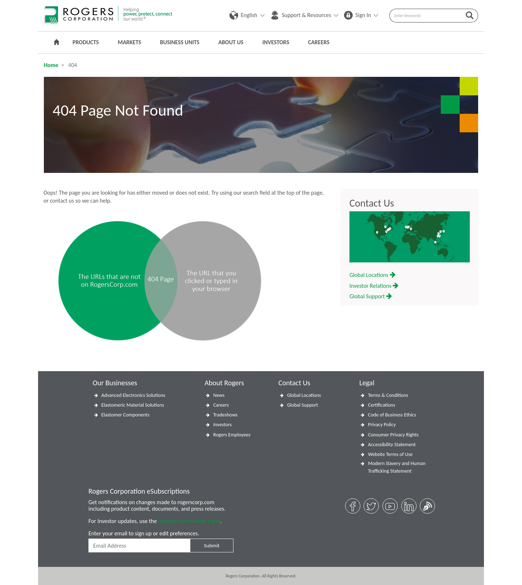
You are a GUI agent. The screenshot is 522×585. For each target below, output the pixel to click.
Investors (275, 42)
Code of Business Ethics (392, 415)
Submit (211, 545)
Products (85, 42)
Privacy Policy (382, 425)
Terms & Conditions (388, 395)
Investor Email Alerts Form (189, 521)
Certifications (381, 405)
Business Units (179, 42)
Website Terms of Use (390, 454)
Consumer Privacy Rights (393, 435)
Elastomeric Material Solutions (133, 405)
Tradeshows (225, 415)
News (218, 395)
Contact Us (371, 203)
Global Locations (372, 274)
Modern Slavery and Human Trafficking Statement (397, 467)
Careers (319, 42)
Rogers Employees (231, 435)
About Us (230, 42)
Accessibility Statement (391, 444)
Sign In (361, 15)
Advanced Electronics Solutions (133, 395)
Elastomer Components (126, 415)
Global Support (370, 296)
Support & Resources (304, 15)
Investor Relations (373, 285)
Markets (129, 42)
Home (51, 65)
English (247, 15)
